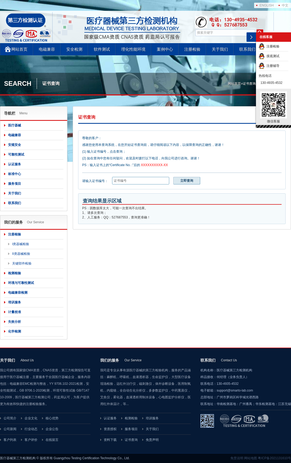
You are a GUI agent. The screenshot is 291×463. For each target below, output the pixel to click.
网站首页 (19, 49)
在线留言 (52, 440)
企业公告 (52, 429)
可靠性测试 (16, 154)
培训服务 (14, 302)
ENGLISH (266, 5)
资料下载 (110, 440)
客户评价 (31, 440)
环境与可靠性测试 (21, 283)
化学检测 (14, 331)
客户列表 (10, 440)
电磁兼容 (47, 49)
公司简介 (10, 418)
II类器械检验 (21, 254)
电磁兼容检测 (17, 292)
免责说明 (236, 458)
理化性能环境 (133, 49)
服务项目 (14, 184)
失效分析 (14, 322)
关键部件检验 (22, 263)
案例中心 (165, 49)
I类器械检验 (20, 244)
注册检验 (192, 49)
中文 (285, 5)
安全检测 (74, 49)
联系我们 (247, 49)
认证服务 (14, 164)
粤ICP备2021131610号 (274, 458)
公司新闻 (10, 429)
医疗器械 (14, 125)
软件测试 (102, 49)
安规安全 (14, 145)
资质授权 (110, 429)
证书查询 (249, 83)
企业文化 (31, 418)
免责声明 (152, 440)
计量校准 (14, 312)
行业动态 (31, 429)
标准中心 (14, 174)
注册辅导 (269, 66)
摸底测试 (269, 56)
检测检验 (14, 273)
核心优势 (52, 418)
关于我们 (220, 49)
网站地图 (250, 458)
